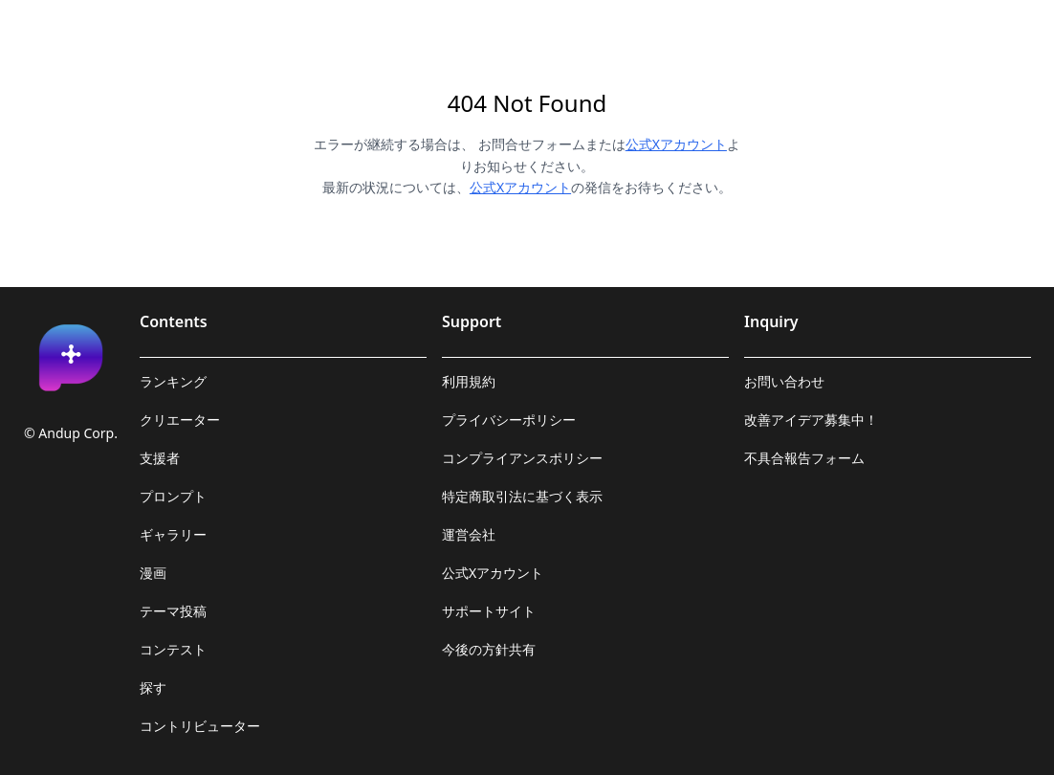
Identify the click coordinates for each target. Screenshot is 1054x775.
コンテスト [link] (173, 649)
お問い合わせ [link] (784, 381)
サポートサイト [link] (489, 611)
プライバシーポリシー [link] (509, 419)
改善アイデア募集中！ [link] (811, 419)
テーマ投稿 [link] (173, 611)
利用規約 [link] (468, 381)
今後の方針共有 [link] (489, 649)
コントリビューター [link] (200, 726)
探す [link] (153, 687)
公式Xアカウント (676, 144)
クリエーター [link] (180, 419)
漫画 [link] (153, 573)
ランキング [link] (173, 381)
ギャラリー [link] (173, 534)
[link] (71, 358)
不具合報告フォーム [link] (804, 458)
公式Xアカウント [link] (492, 573)
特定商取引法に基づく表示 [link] (522, 496)
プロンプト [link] (173, 496)
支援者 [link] (160, 458)
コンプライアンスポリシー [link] (522, 458)
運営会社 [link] (468, 534)
